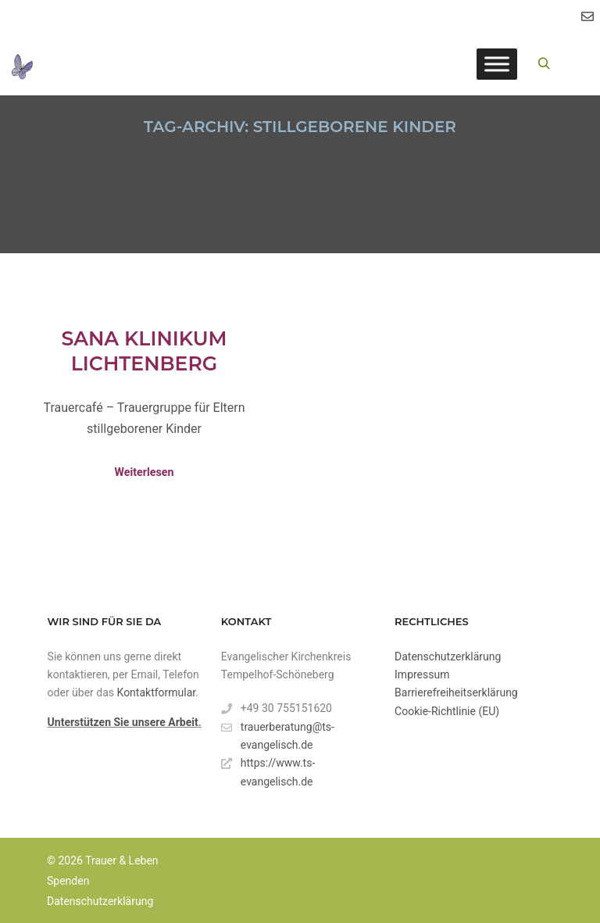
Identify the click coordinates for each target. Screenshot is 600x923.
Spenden (68, 881)
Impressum (422, 674)
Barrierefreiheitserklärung (456, 692)
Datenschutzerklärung (448, 656)
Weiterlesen (144, 472)
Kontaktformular (156, 692)
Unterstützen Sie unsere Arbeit (123, 722)
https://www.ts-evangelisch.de (268, 770)
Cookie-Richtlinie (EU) (447, 711)
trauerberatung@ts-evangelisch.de (277, 734)
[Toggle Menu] (496, 63)
